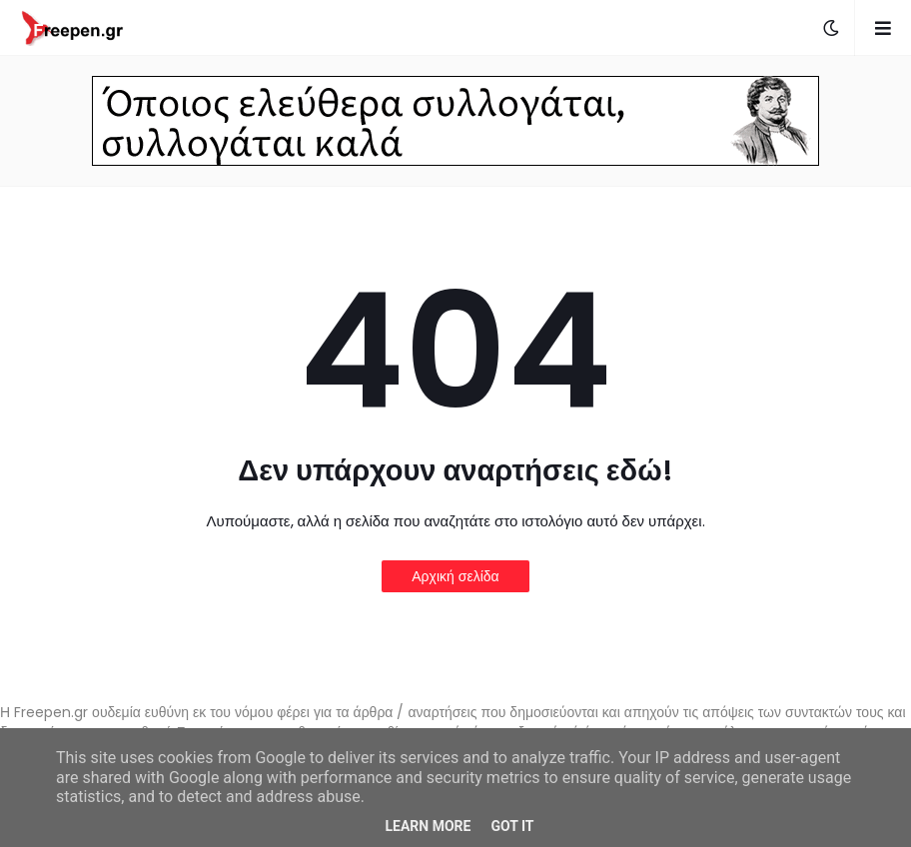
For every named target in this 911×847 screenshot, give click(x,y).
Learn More (427, 826)
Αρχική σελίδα (455, 576)
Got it (511, 826)
